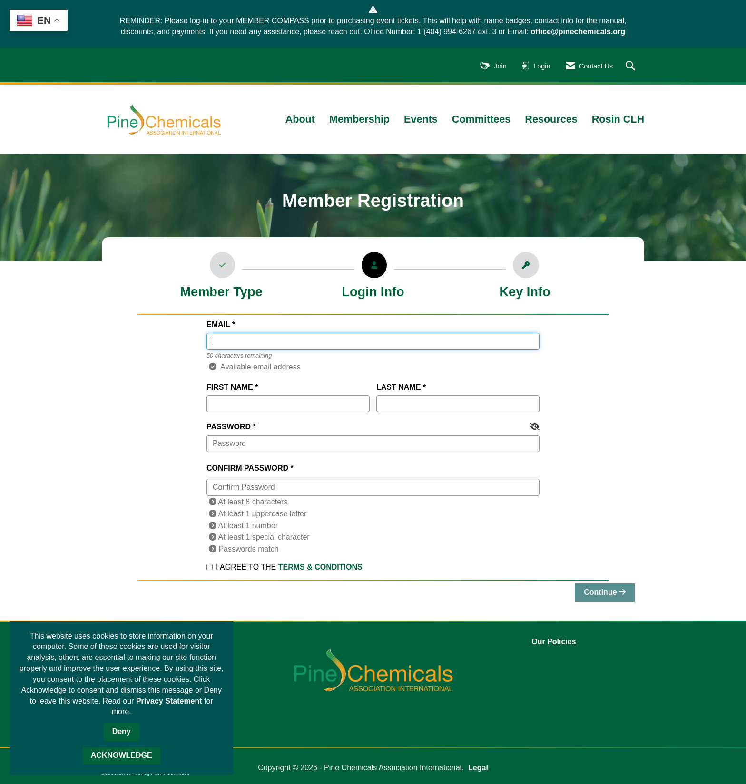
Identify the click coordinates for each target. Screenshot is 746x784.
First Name (229, 387)
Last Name (398, 387)
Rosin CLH (618, 119)
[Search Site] (632, 66)
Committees (481, 119)
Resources (551, 119)
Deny (121, 731)
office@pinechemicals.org (577, 32)
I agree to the (284, 567)
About (300, 119)
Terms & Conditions (320, 567)
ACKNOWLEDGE (121, 755)
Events (421, 119)
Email (218, 324)
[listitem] (221, 278)
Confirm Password (247, 468)
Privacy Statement (169, 701)
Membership (359, 119)
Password (228, 427)
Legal (478, 768)
